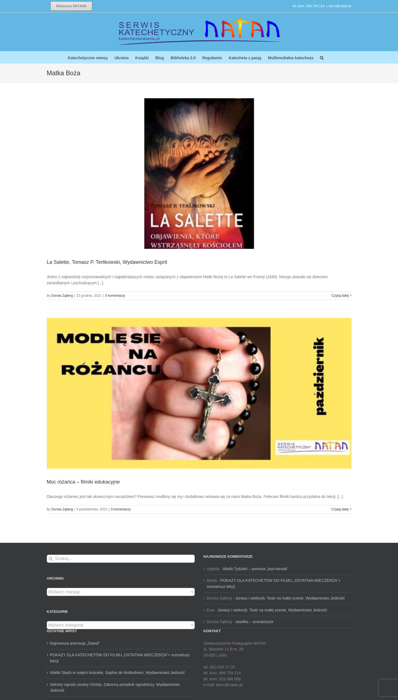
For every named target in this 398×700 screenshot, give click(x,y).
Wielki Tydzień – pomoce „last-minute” (255, 569)
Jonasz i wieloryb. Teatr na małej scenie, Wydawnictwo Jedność (290, 598)
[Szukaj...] (121, 559)
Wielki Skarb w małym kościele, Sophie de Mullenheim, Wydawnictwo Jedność (117, 672)
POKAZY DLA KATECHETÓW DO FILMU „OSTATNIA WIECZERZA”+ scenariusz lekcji (120, 658)
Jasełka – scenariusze (254, 621)
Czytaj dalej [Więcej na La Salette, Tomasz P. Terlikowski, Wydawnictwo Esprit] (339, 296)
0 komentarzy (115, 296)
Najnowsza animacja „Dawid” (75, 643)
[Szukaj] (51, 559)
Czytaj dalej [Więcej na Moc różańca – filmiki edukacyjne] (339, 509)
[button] (321, 57)
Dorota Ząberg (62, 296)
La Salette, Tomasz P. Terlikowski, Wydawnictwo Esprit (107, 262)
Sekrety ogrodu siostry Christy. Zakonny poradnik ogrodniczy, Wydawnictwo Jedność (115, 687)
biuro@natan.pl (340, 6)
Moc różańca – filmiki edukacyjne (83, 482)
